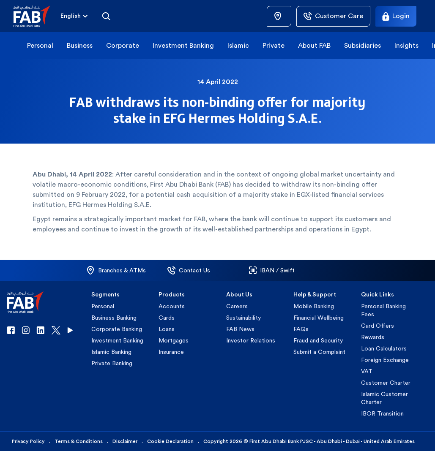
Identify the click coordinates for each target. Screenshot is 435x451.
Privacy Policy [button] (28, 441)
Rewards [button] (372, 337)
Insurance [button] (171, 351)
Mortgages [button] (174, 340)
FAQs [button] (301, 329)
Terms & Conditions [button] (79, 441)
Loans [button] (167, 329)
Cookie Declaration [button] (170, 441)
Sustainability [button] (243, 317)
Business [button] (80, 45)
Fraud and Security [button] (318, 340)
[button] (37, 16)
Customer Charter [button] (385, 382)
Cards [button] (167, 317)
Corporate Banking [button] (116, 329)
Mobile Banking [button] (313, 306)
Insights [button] (406, 45)
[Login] (395, 16)
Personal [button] (40, 45)
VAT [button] (366, 371)
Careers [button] (237, 306)
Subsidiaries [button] (362, 45)
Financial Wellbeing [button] (318, 317)
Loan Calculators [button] (384, 348)
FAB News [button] (240, 329)
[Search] (106, 16)
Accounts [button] (172, 306)
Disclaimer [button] (124, 441)
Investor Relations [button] (250, 340)
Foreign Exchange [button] (385, 359)
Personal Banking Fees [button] (383, 310)
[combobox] (70, 16)
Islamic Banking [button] (111, 351)
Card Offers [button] (377, 325)
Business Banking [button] (114, 317)
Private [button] (274, 45)
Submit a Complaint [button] (319, 351)
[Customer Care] (333, 16)
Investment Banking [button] (183, 45)
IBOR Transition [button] (382, 413)
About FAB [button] (314, 45)
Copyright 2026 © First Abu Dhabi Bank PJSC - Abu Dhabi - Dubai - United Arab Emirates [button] (309, 441)
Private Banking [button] (111, 363)
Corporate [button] (122, 45)
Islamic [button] (238, 45)
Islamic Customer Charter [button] (384, 398)
